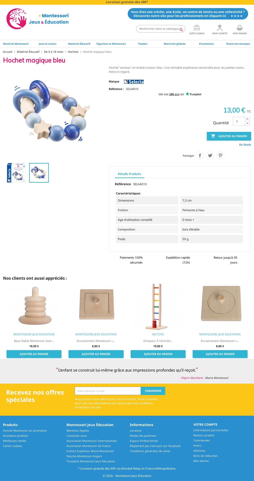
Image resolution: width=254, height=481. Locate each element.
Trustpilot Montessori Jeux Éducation (91, 461)
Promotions (206, 43)
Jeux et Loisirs (47, 43)
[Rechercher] (160, 28)
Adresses (199, 450)
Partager (199, 155)
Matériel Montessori (16, 43)
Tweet (210, 155)
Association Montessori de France (89, 446)
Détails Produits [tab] (129, 174)
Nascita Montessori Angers (84, 456)
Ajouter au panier (229, 136)
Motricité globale (175, 43)
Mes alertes (201, 461)
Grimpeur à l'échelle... (158, 341)
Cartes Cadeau (12, 446)
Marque (114, 81)
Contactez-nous (77, 436)
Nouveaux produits (15, 436)
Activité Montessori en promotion (25, 430)
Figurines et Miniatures (111, 43)
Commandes (201, 440)
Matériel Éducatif (79, 43)
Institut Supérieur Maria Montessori (90, 451)
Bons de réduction (205, 456)
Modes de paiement (143, 436)
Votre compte (205, 424)
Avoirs (197, 445)
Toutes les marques (238, 43)
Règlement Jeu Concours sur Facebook (155, 446)
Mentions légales (78, 430)
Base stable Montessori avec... (34, 341)
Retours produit (203, 435)
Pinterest (220, 155)
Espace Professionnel (144, 441)
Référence (123, 184)
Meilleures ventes (14, 441)
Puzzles (142, 43)
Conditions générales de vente (150, 451)
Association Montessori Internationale (92, 441)
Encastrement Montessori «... (96, 341)
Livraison (136, 430)
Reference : (116, 88)
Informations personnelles (210, 430)
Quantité (221, 122)
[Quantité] (239, 121)
